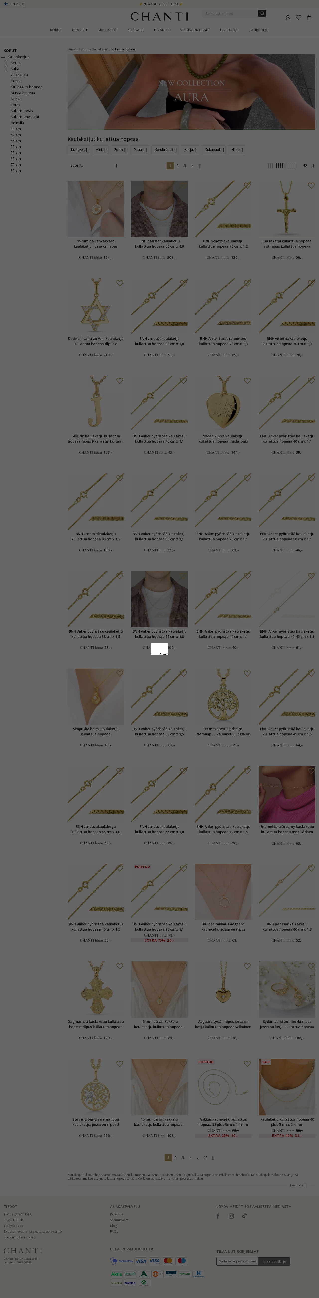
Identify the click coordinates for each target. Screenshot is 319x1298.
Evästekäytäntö (175, 653)
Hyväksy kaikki (159, 678)
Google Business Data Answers (160, 666)
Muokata (181, 689)
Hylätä (137, 689)
